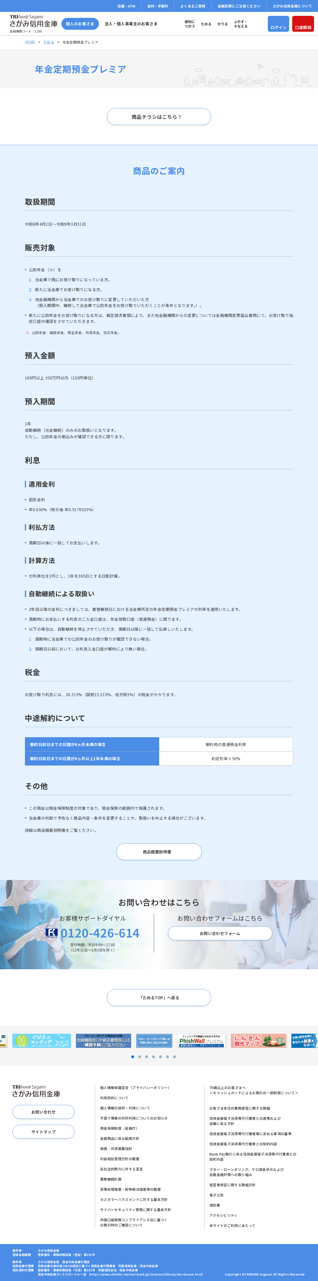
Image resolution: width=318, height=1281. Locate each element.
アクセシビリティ (223, 1215)
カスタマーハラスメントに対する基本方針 (134, 1199)
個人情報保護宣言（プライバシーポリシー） (135, 1087)
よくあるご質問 (192, 5)
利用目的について (114, 1097)
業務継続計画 (110, 1179)
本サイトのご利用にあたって (232, 1225)
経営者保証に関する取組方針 (232, 1184)
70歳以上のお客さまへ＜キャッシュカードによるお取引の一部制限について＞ (254, 1090)
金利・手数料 (157, 5)
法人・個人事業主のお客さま (131, 24)
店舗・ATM (126, 5)
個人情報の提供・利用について (125, 1107)
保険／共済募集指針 (116, 1148)
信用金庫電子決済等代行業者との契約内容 (243, 1143)
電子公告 (216, 1194)
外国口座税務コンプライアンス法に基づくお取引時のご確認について (134, 1222)
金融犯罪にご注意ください (239, 5)
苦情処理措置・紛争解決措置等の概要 (130, 1189)
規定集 (214, 1205)
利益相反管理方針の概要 (119, 1158)
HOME (30, 41)
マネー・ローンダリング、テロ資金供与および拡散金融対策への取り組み (246, 1172)
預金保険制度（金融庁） (119, 1128)
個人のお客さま (80, 24)
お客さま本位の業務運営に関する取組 (239, 1108)
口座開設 (303, 27)
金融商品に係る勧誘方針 (119, 1138)
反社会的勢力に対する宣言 (121, 1168)
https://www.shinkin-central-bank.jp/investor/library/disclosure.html (146, 1274)
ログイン (278, 27)
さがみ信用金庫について (292, 5)
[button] (125, 1056)
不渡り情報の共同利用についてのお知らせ (134, 1118)
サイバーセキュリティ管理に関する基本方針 (135, 1209)
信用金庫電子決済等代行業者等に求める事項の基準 (250, 1133)
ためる (48, 41)
